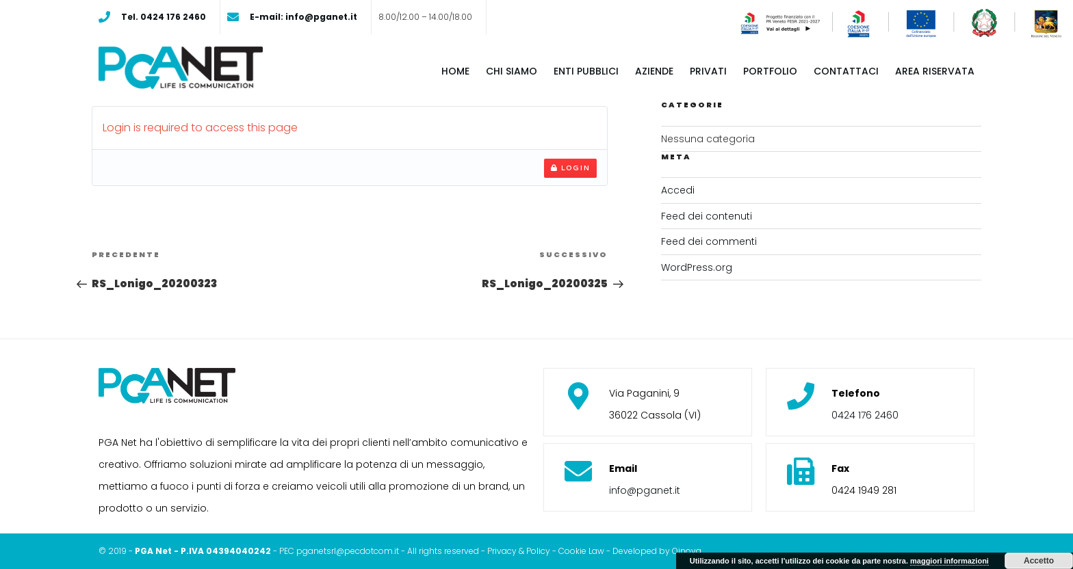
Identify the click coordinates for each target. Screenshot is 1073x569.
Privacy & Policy (518, 551)
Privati (708, 71)
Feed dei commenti (709, 241)
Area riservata (934, 71)
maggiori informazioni (949, 561)
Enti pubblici (586, 71)
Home (455, 71)
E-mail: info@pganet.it (303, 17)
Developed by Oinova (656, 551)
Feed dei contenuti (706, 216)
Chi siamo (511, 71)
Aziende (654, 71)
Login (570, 167)
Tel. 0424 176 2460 (163, 17)
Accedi (678, 190)
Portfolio (770, 71)
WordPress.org (696, 267)
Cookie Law (581, 551)
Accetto (1039, 561)
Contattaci (846, 71)
